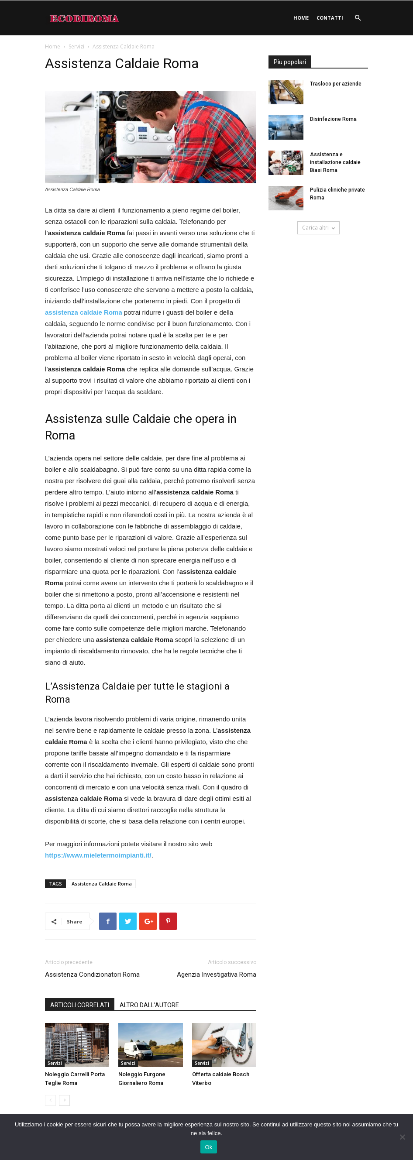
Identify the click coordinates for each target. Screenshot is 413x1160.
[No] (402, 1137)
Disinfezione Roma (333, 119)
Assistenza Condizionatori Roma (92, 974)
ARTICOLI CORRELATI (79, 1005)
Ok (208, 1147)
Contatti (330, 17)
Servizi (76, 46)
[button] (357, 18)
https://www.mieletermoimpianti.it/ (98, 855)
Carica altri (318, 227)
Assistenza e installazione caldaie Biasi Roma (335, 162)
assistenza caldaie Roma (83, 312)
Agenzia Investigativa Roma (216, 974)
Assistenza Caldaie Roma (102, 883)
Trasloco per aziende (335, 84)
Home (301, 17)
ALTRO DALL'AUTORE (149, 1005)
